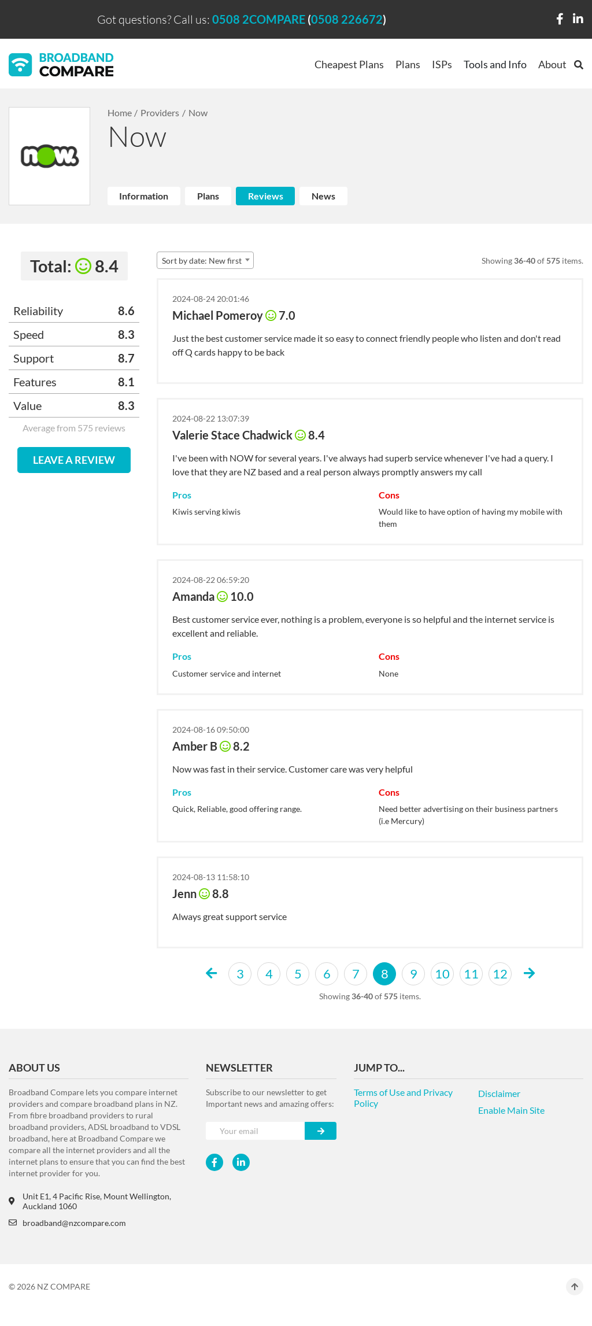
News (323, 195)
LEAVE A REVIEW (74, 459)
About (552, 64)
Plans (407, 64)
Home (120, 112)
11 (471, 973)
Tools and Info (495, 64)
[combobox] (205, 260)
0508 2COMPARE (258, 19)
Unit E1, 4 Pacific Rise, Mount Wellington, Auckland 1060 (90, 1201)
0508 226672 (347, 19)
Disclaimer (499, 1093)
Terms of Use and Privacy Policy (403, 1098)
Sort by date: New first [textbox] (202, 260)
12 (500, 973)
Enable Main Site (511, 1110)
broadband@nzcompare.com (67, 1223)
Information (143, 195)
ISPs (442, 64)
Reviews (265, 195)
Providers (159, 112)
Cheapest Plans (349, 64)
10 (442, 973)
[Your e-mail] (255, 1131)
